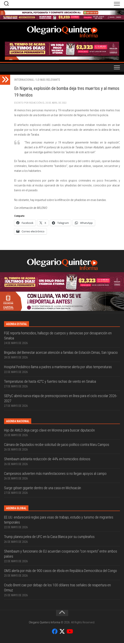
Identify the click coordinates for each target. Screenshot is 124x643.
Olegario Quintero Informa (44, 622)
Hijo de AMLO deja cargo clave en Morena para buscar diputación (49, 430)
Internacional (24, 79)
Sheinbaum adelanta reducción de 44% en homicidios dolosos (47, 459)
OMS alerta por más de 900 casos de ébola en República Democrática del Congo (60, 571)
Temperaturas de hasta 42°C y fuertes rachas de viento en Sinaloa (50, 381)
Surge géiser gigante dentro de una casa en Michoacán (42, 488)
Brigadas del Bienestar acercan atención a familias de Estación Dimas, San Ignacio (61, 352)
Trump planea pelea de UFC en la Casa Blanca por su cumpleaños (49, 537)
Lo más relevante (48, 79)
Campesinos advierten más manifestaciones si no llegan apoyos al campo (55, 473)
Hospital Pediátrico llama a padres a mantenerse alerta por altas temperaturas (58, 367)
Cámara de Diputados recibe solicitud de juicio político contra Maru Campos (56, 444)
